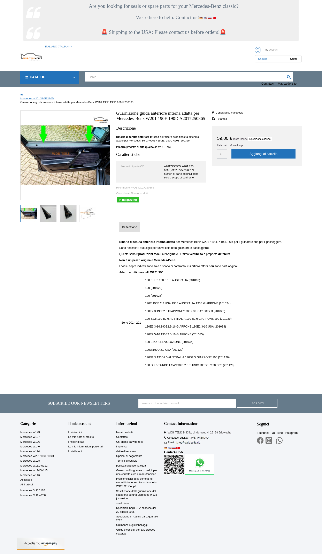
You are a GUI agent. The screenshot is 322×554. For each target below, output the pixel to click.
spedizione (122, 503)
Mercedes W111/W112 (33, 465)
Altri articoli (26, 484)
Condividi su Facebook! (229, 112)
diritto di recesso (126, 451)
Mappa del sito (287, 83)
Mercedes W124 (30, 451)
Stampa (222, 118)
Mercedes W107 (30, 436)
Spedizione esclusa (259, 139)
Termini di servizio (126, 460)
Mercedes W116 (30, 475)
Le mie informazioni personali (85, 446)
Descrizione (129, 227)
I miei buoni (75, 451)
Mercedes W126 (30, 441)
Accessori (26, 479)
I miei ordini (75, 432)
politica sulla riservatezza (131, 465)
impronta (121, 446)
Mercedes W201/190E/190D (37, 455)
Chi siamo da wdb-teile (129, 441)
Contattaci (267, 83)
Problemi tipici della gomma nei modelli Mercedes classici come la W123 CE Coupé (136, 482)
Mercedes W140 (30, 446)
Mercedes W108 (30, 460)
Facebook (263, 432)
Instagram (291, 432)
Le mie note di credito (81, 436)
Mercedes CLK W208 (33, 495)
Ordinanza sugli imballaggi (131, 524)
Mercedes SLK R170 (32, 490)
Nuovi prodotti (124, 432)
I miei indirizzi (76, 441)
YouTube (277, 432)
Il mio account (79, 424)
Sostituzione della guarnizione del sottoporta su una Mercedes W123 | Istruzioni (136, 495)
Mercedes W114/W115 (33, 470)
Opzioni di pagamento (129, 455)
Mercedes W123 (30, 432)
